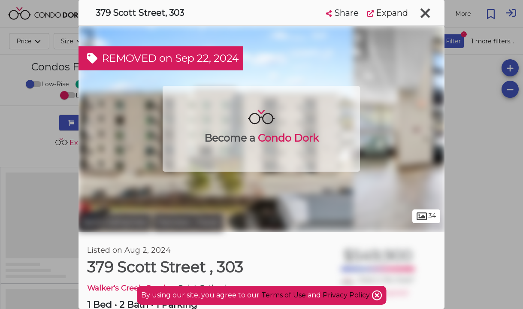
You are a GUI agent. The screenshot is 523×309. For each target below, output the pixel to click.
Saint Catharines (115, 222)
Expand (387, 13)
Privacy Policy (347, 295)
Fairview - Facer (188, 222)
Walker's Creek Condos (130, 287)
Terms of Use (283, 295)
